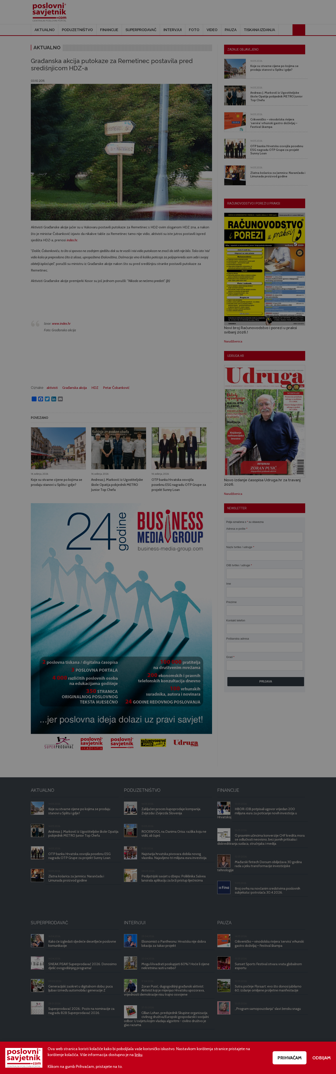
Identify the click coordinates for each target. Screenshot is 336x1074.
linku (138, 1054)
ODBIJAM (321, 1057)
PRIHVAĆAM (289, 1057)
